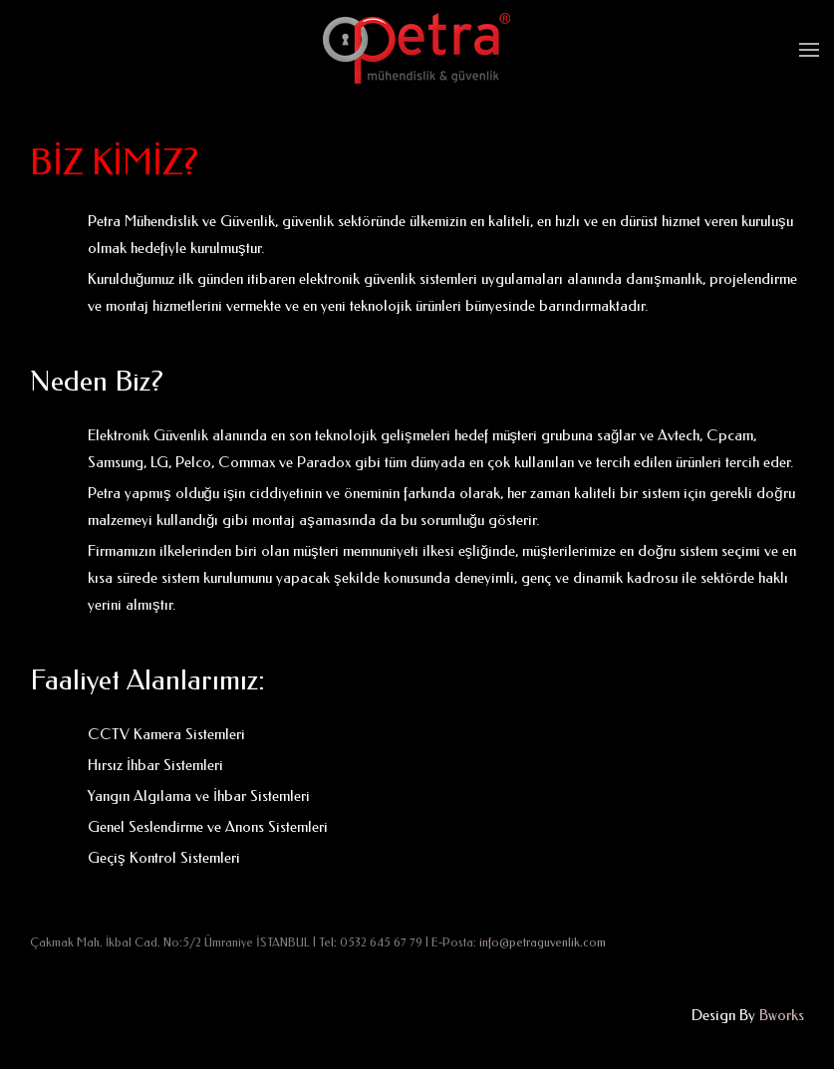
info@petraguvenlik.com (542, 942)
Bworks (781, 1015)
